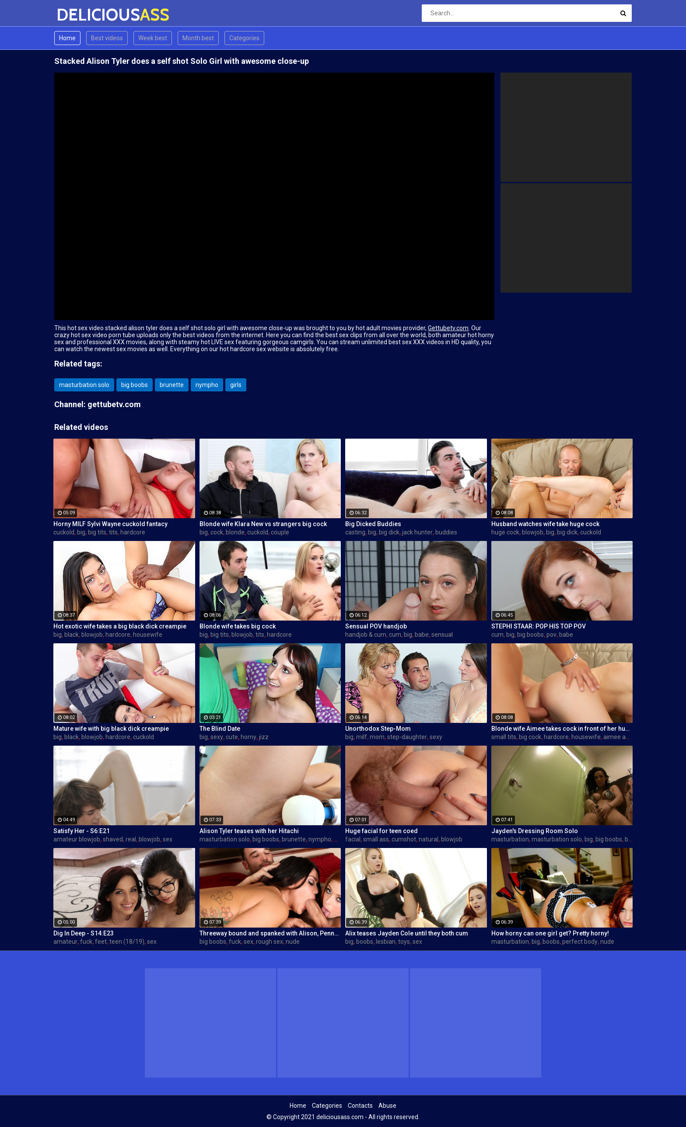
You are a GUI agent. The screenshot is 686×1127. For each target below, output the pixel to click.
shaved (113, 839)
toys (404, 941)
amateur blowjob (76, 839)
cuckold (63, 532)
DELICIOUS (79, 14)
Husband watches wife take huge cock (545, 523)
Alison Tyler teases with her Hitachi (249, 830)
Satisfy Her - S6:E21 (81, 830)
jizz (264, 736)
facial (352, 839)
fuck (86, 941)
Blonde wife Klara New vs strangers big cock (263, 523)
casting (355, 532)
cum (395, 634)
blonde (235, 532)
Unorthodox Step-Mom (378, 728)
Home (67, 38)
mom (377, 736)
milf (361, 736)
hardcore (132, 532)
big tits (97, 532)
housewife (147, 634)
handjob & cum (365, 634)
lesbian (386, 941)
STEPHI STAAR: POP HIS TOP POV (538, 626)
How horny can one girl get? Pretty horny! (550, 933)
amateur (65, 941)
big (81, 532)
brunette (172, 384)
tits (113, 532)
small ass (376, 839)
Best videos (107, 38)
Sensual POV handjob (376, 626)
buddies (446, 532)
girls (236, 384)
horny (248, 736)
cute (232, 736)
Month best (198, 38)
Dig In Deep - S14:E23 (83, 933)
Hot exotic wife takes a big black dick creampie (119, 626)
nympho (207, 384)
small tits (503, 736)
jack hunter (417, 532)
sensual (442, 634)
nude (293, 941)
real (131, 839)
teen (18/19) (126, 941)
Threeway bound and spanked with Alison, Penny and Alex (270, 933)
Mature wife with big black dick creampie (111, 728)
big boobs (134, 384)
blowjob (532, 532)
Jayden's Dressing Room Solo (534, 830)
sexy (216, 736)
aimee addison (623, 736)
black (71, 634)
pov (551, 634)
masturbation (510, 839)
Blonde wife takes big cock (238, 626)
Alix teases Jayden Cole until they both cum (406, 933)
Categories (244, 38)
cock (216, 532)
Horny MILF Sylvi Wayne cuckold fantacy (110, 523)
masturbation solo (84, 384)
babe (422, 634)
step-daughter (407, 736)
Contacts (360, 1105)
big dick (389, 532)
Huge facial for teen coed (381, 830)
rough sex (269, 941)
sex (167, 839)
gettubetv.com (114, 404)
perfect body (580, 941)
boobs (364, 941)
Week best (152, 38)
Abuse (387, 1105)
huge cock (505, 532)
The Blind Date (220, 728)
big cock (530, 736)
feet (101, 941)
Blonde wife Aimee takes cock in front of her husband (562, 728)
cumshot (404, 839)
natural (428, 839)
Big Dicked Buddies (373, 523)
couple (280, 532)
